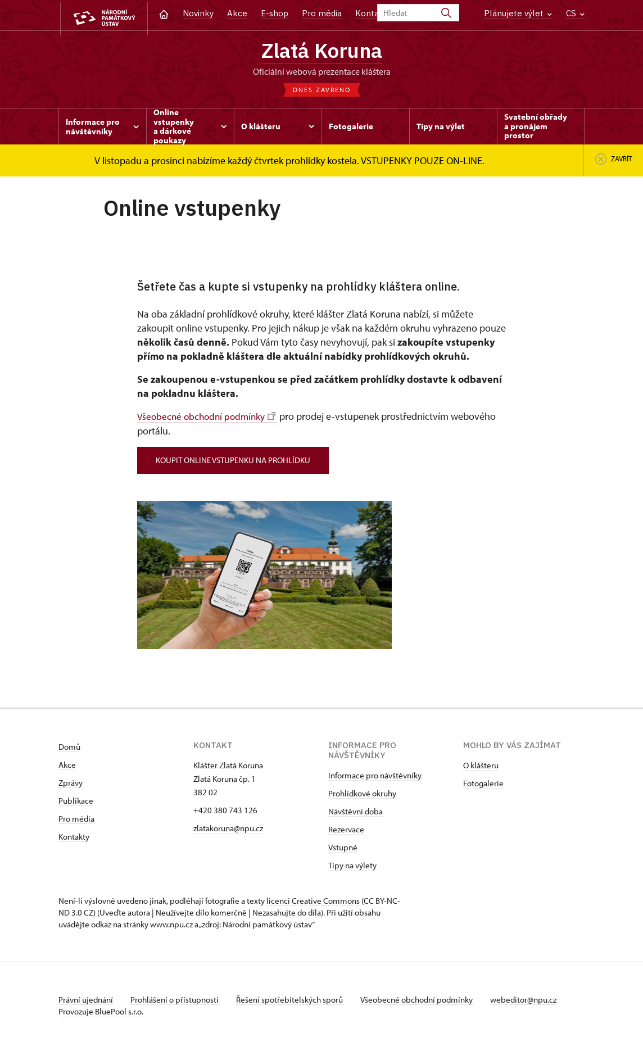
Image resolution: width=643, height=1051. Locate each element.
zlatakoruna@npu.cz (228, 830)
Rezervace (346, 831)
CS (575, 13)
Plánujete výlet (518, 13)
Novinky (198, 13)
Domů (69, 749)
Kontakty (73, 838)
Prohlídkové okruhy (362, 795)
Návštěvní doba (355, 813)
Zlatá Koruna (321, 51)
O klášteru (481, 767)
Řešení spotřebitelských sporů (295, 1001)
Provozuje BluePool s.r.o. (100, 1013)
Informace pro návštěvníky (375, 777)
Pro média (322, 13)
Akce (237, 13)
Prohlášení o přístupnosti (178, 1001)
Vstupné (342, 849)
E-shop (274, 13)
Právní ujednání (86, 1001)
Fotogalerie (483, 785)
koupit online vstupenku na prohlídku (235, 461)
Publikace (75, 803)
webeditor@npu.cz (532, 1001)
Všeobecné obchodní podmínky (209, 418)
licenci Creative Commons (313, 903)
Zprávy (70, 785)
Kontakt (371, 13)
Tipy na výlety (352, 867)
